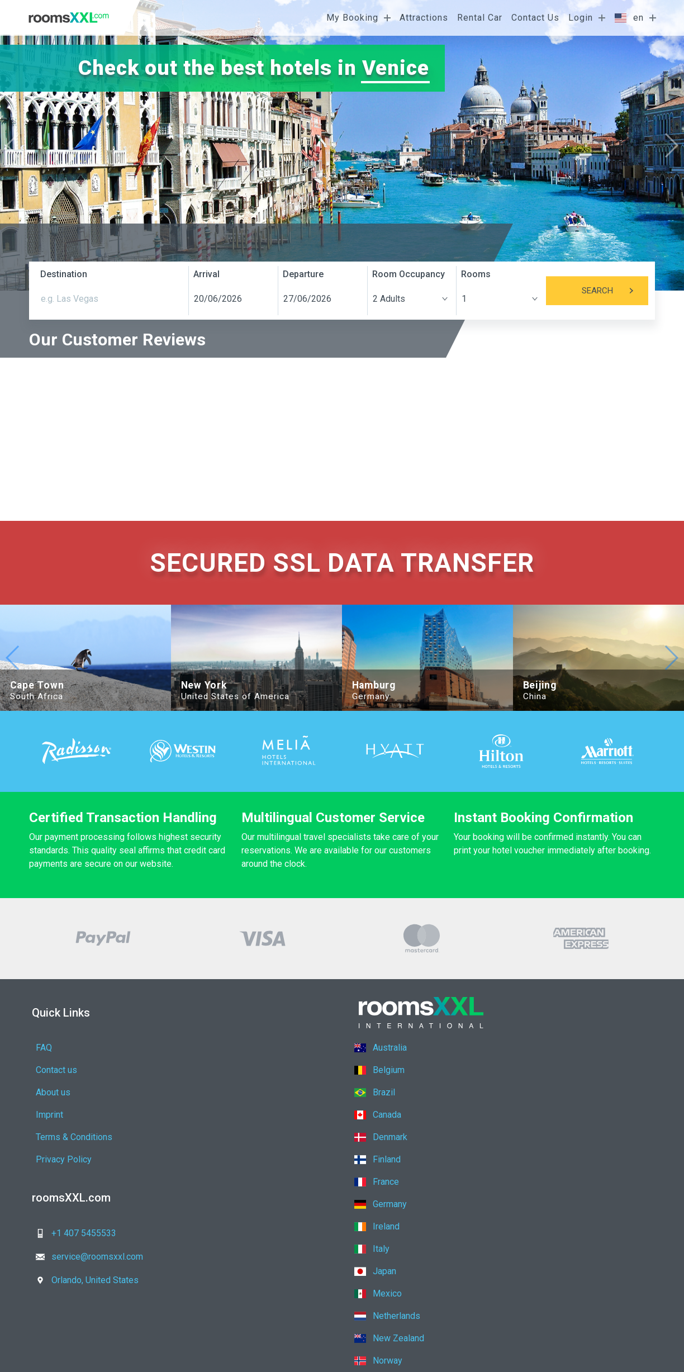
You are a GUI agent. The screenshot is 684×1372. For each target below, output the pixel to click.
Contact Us (535, 17)
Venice (395, 68)
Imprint (199, 1070)
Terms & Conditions (74, 1092)
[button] (670, 145)
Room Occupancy (408, 274)
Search (615, 290)
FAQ (44, 1047)
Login (580, 17)
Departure (303, 274)
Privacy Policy (213, 1092)
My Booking (352, 17)
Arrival (206, 274)
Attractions (424, 17)
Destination (63, 274)
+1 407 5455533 (72, 1166)
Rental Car (479, 17)
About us (53, 1070)
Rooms (476, 274)
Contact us (206, 1047)
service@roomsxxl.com (236, 1166)
